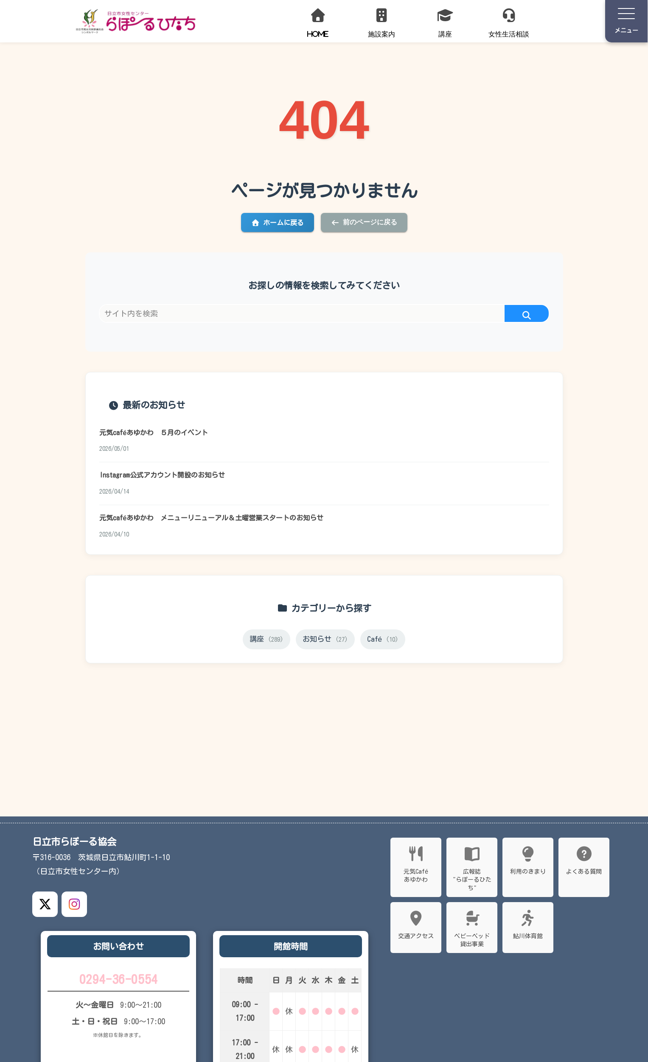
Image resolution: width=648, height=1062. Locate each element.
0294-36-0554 (118, 980)
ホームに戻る (277, 222)
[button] (527, 316)
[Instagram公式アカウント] (74, 904)
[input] (324, 313)
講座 (265, 642)
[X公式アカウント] (45, 904)
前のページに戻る (364, 222)
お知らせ (325, 642)
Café (384, 642)
